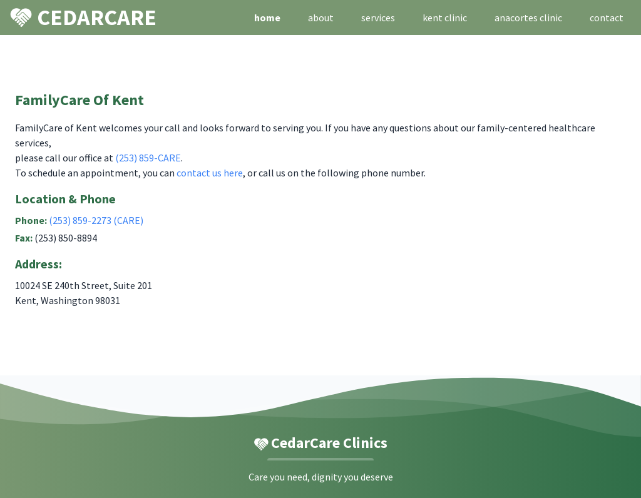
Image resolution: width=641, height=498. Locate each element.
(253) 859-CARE (148, 157)
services (378, 17)
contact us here (210, 172)
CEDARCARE (83, 16)
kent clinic (445, 17)
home (267, 17)
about (321, 17)
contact (606, 17)
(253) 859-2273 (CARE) (96, 220)
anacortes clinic (528, 17)
